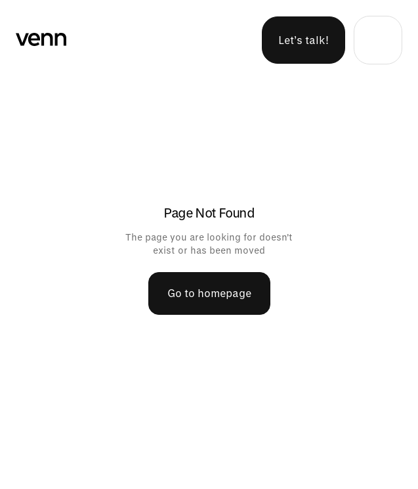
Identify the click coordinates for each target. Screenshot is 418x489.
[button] (378, 40)
